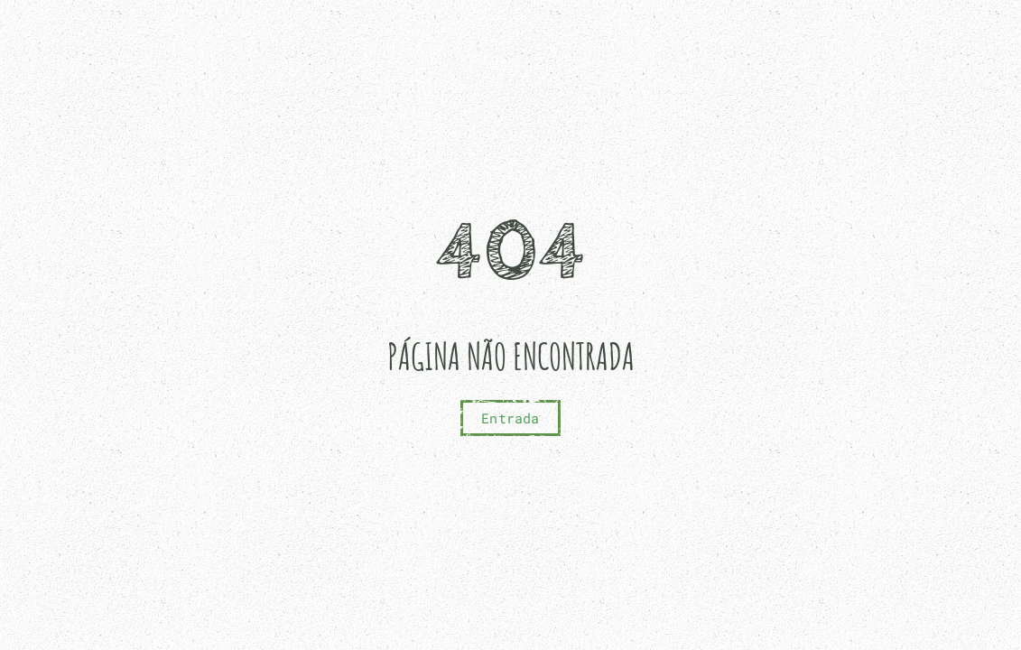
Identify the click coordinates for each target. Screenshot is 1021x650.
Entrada (510, 418)
